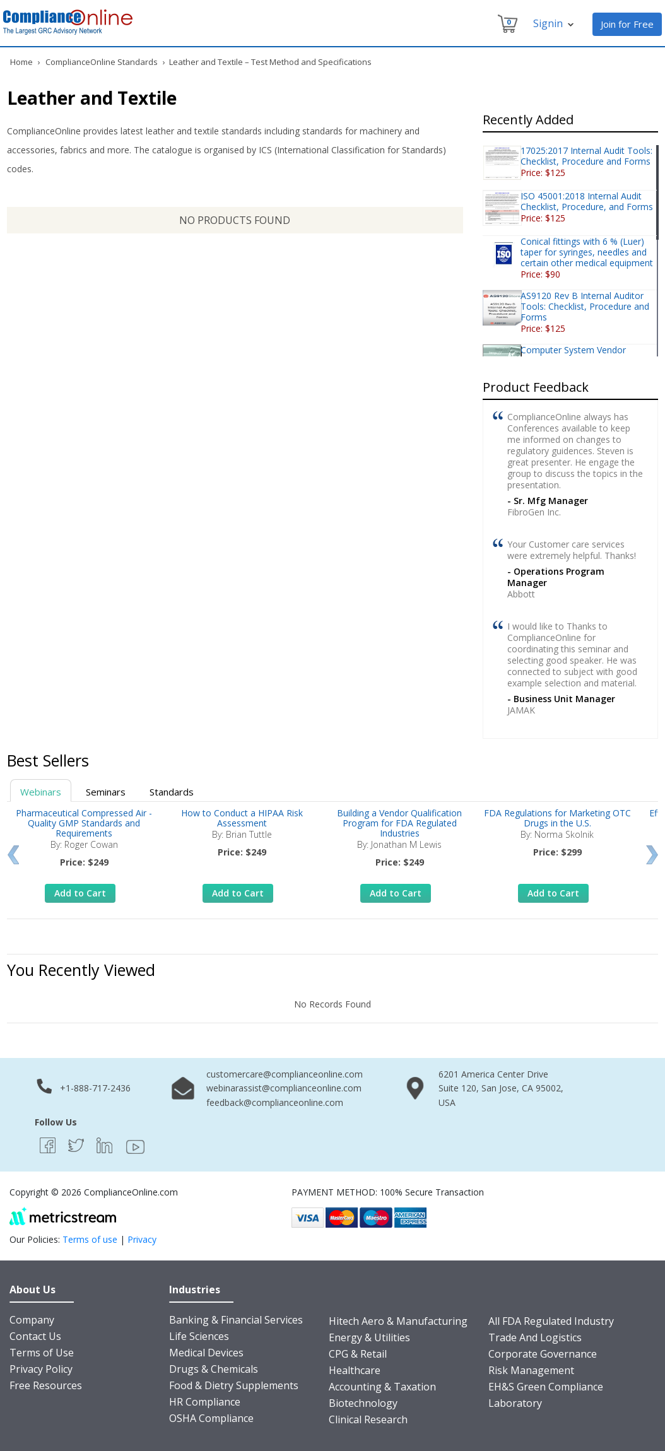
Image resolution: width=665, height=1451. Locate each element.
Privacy (141, 1239)
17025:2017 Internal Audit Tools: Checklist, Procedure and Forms (586, 155)
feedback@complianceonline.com (274, 1102)
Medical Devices (206, 1353)
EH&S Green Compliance (545, 1387)
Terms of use (89, 1239)
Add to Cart (80, 893)
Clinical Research (368, 1419)
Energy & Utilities (369, 1337)
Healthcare (354, 1370)
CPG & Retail (358, 1354)
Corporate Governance (542, 1354)
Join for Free (627, 24)
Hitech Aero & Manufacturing (398, 1321)
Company (31, 1320)
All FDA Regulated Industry (551, 1321)
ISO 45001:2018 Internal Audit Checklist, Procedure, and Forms (587, 201)
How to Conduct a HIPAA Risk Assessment (242, 818)
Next (652, 854)
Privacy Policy (41, 1369)
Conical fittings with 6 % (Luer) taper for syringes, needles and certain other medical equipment (587, 252)
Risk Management (531, 1370)
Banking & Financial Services (236, 1320)
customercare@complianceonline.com (284, 1074)
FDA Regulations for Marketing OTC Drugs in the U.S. (557, 818)
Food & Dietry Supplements (233, 1385)
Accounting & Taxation (382, 1387)
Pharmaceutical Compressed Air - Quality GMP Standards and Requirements (84, 823)
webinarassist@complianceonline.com (284, 1088)
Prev (13, 854)
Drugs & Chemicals (213, 1369)
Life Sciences (199, 1336)
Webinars (40, 791)
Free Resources (45, 1385)
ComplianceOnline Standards (101, 62)
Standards (172, 791)
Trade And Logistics (535, 1337)
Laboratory (515, 1403)
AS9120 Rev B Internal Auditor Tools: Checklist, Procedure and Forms (585, 306)
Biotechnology (363, 1403)
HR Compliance (204, 1402)
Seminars (106, 791)
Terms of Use (41, 1353)
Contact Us (35, 1336)
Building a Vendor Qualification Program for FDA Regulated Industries (399, 823)
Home (21, 62)
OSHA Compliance (211, 1418)
